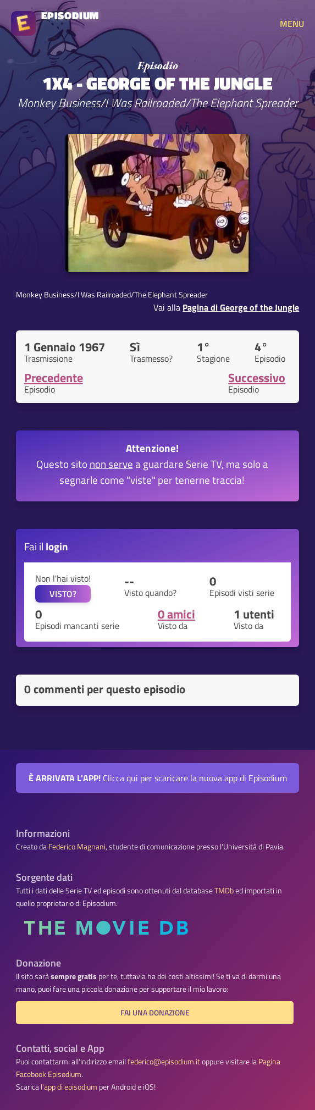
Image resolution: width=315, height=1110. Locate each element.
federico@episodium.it (164, 1062)
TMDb (224, 891)
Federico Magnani (77, 847)
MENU (292, 23)
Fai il (46, 546)
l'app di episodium (69, 1087)
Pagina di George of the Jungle (241, 307)
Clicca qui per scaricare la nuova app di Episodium (158, 778)
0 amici (176, 614)
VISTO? (62, 593)
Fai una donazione (155, 1013)
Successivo (256, 377)
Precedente (53, 377)
